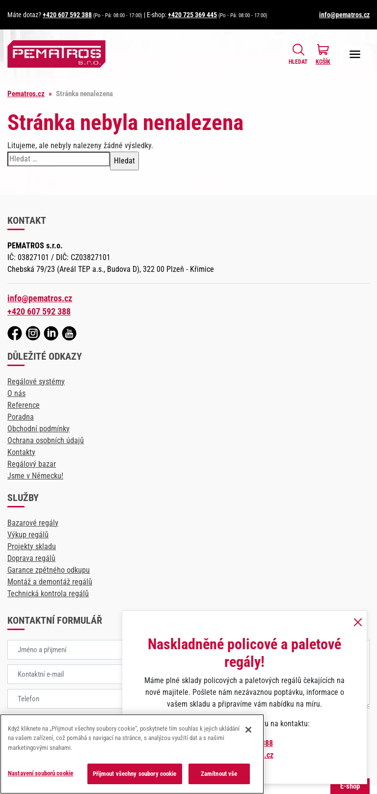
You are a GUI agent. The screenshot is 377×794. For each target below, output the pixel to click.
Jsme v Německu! (35, 475)
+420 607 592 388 (67, 15)
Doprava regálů (31, 558)
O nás (16, 393)
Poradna (20, 417)
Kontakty (21, 452)
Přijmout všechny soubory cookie (135, 773)
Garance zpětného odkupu (48, 570)
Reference (23, 405)
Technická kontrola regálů (48, 593)
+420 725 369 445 (192, 15)
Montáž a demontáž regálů (49, 581)
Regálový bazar (31, 464)
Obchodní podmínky (38, 428)
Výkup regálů (28, 534)
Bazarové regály (32, 523)
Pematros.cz (26, 93)
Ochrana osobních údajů (45, 440)
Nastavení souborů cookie (40, 773)
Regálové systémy (36, 381)
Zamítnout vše (219, 773)
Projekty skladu (31, 546)
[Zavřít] (248, 730)
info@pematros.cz (344, 15)
